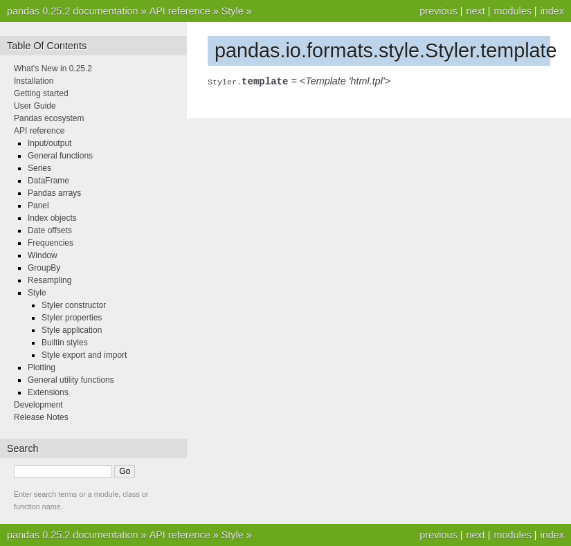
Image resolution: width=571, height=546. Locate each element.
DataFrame (48, 180)
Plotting (41, 367)
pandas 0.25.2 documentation (72, 11)
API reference (179, 11)
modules (512, 11)
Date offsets (50, 230)
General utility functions (71, 380)
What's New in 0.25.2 (53, 68)
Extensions (48, 392)
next (475, 11)
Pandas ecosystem (49, 118)
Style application (72, 330)
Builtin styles (65, 342)
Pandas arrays (54, 193)
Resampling (49, 280)
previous (438, 11)
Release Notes (41, 417)
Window (42, 255)
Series (39, 168)
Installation (33, 81)
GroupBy (44, 268)
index (552, 11)
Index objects (52, 218)
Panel (38, 205)
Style (232, 11)
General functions (60, 156)
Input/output (49, 143)
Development (38, 405)
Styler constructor (74, 305)
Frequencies (50, 243)
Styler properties (72, 317)
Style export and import (84, 355)
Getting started (41, 93)
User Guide (35, 106)
